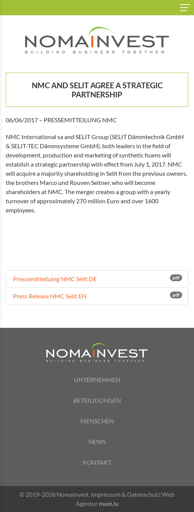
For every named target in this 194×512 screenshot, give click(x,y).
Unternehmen (97, 379)
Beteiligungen (97, 400)
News (97, 441)
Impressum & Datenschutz (126, 494)
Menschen (97, 421)
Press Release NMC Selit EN (97, 296)
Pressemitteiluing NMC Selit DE (97, 278)
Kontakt (97, 462)
